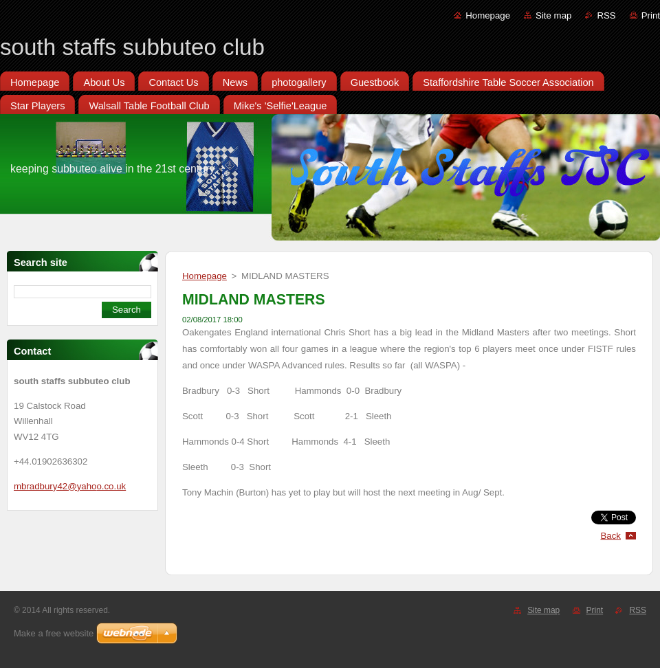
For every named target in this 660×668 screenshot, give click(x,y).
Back (611, 536)
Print (650, 15)
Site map (553, 15)
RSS (606, 15)
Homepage (487, 15)
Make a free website (54, 633)
